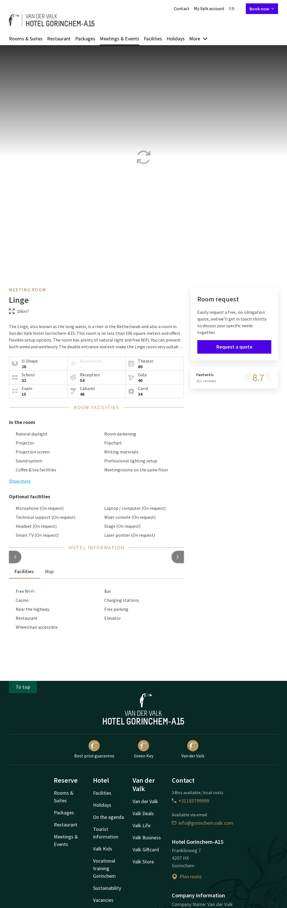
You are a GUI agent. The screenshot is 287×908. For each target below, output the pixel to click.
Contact (181, 8)
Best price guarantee (94, 749)
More (198, 38)
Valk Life (142, 825)
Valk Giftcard (146, 849)
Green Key (143, 749)
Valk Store (143, 861)
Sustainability (107, 888)
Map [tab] (49, 571)
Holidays (175, 38)
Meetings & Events (119, 38)
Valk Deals (143, 813)
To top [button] (23, 687)
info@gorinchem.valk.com (202, 823)
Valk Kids (102, 848)
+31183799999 (190, 801)
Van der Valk (192, 749)
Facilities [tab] (24, 571)
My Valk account (209, 8)
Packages (85, 38)
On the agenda (108, 817)
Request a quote (234, 347)
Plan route (187, 876)
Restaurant (59, 38)
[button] (15, 557)
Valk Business (147, 837)
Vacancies (103, 900)
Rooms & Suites (26, 38)
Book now (261, 8)
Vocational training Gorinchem (104, 868)
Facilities (153, 38)
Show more (20, 481)
